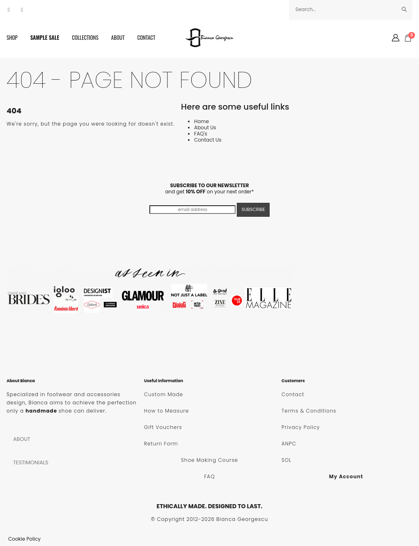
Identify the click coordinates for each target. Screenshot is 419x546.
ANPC (289, 443)
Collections (85, 37)
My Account (346, 476)
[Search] (404, 9)
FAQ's (200, 133)
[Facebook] (8, 10)
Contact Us (207, 139)
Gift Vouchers (163, 427)
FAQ (209, 476)
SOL (286, 460)
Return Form (161, 443)
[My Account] (395, 37)
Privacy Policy (301, 427)
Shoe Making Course (209, 460)
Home (201, 121)
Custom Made (163, 394)
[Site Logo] (209, 38)
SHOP (12, 37)
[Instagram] (22, 10)
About (118, 37)
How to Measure (166, 410)
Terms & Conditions (309, 410)
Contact (146, 37)
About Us (205, 127)
